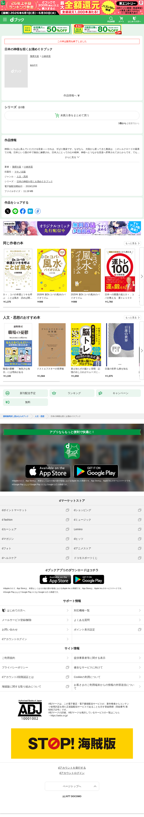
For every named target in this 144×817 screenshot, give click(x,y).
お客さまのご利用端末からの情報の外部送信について (104, 686)
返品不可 (34, 65)
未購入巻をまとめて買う (74, 115)
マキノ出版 (20, 171)
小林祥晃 (46, 56)
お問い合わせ (10, 629)
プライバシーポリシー (15, 667)
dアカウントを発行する (72, 767)
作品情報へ (70, 95)
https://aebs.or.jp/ (59, 715)
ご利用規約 (8, 657)
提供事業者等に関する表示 (89, 657)
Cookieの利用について (87, 676)
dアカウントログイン (14, 639)
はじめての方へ (13, 610)
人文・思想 (22, 176)
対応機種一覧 (82, 610)
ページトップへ (72, 786)
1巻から (122, 123)
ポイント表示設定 (84, 629)
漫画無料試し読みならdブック (15, 416)
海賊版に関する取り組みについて (21, 686)
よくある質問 (82, 619)
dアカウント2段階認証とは (18, 676)
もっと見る (131, 243)
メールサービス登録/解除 (17, 619)
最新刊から (134, 123)
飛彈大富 (34, 56)
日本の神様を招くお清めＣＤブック (35, 181)
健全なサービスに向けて (88, 667)
